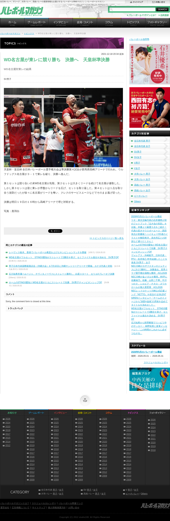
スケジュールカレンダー (156, 362)
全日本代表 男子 (142, 141)
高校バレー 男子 (142, 185)
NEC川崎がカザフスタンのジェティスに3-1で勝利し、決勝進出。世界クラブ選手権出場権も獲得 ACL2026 (149, 269)
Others (137, 201)
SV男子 (138, 151)
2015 (7, 438)
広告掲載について (21, 507)
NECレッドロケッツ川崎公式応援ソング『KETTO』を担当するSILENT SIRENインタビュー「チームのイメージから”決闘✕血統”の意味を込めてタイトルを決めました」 (149, 297)
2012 (7, 445)
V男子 (137, 162)
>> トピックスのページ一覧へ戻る (107, 238)
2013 (32, 468)
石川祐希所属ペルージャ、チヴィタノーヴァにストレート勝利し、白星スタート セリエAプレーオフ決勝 (61, 274)
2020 (7, 426)
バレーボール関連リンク (71, 503)
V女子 (137, 168)
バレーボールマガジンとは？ (14, 503)
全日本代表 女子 (142, 146)
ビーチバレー (140, 196)
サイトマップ (38, 507)
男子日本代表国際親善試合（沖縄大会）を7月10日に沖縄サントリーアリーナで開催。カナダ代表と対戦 (60, 266)
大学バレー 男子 (142, 174)
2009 (32, 479)
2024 (7, 422)
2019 (7, 430)
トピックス (29, 33)
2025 (32, 422)
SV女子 (138, 157)
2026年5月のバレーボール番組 (146, 216)
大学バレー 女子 (142, 179)
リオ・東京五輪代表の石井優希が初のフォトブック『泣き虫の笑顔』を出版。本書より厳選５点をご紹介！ (149, 223)
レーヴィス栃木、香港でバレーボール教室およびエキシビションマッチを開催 (47, 252)
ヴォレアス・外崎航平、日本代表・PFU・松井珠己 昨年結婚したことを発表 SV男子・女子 (149, 259)
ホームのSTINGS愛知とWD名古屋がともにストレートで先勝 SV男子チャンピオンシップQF (55, 282)
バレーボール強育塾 (139, 39)
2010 (32, 476)
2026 (7, 419)
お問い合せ (73, 507)
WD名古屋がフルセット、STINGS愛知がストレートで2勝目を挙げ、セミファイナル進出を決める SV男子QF (64, 257)
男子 (55, 490)
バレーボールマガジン (10, 33)
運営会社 (4, 507)
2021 (32, 438)
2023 (32, 430)
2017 (7, 434)
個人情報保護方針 (57, 507)
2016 (32, 457)
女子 (61, 490)
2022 (32, 434)
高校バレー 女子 (142, 190)
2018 (32, 449)
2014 (7, 441)
